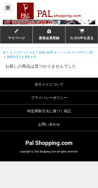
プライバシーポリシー (49, 98)
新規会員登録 (49, 34)
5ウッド (30, 57)
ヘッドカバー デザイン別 (75, 52)
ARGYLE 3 (14, 57)
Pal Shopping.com (48, 143)
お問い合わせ (49, 124)
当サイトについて (49, 84)
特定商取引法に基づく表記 (49, 111)
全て (6, 52)
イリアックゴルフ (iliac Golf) (33, 52)
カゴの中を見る (82, 34)
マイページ (16, 34)
